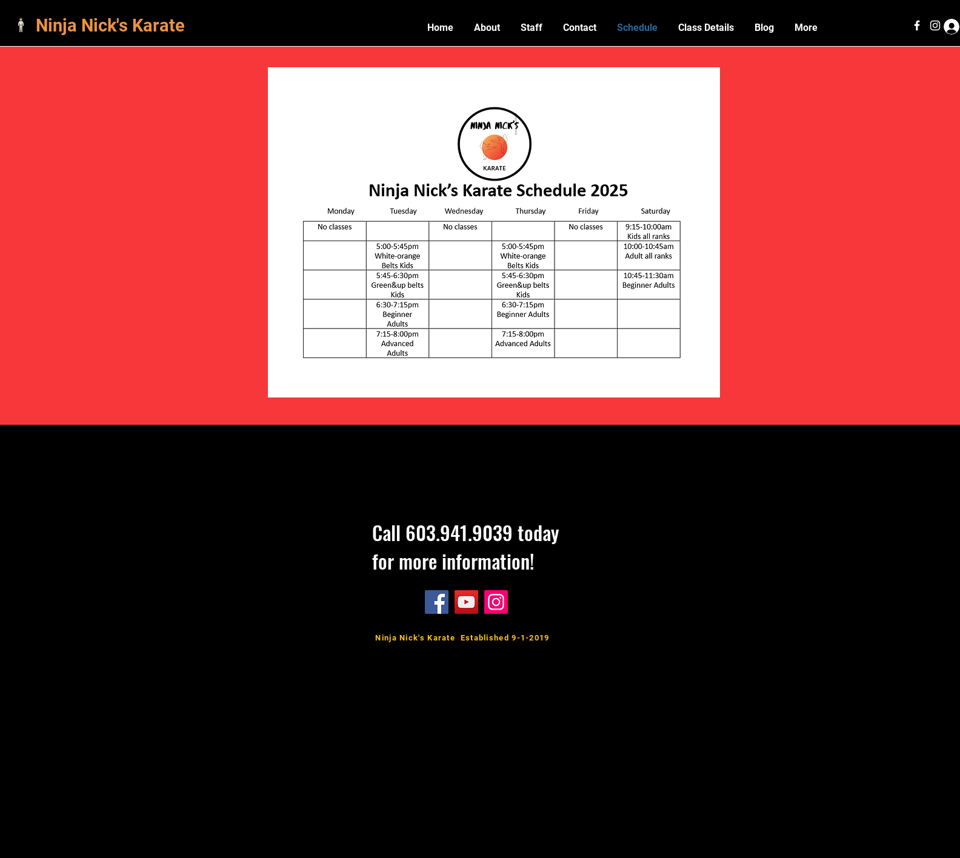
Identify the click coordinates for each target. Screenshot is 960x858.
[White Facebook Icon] (917, 25)
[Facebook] (436, 602)
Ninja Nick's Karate (112, 25)
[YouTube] (466, 602)
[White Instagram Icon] (935, 25)
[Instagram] (496, 602)
